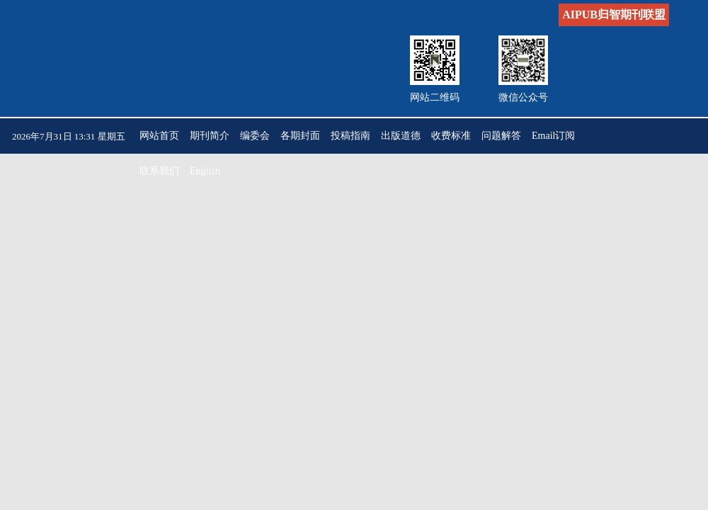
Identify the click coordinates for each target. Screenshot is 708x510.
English (205, 171)
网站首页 (159, 135)
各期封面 (300, 135)
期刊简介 (209, 135)
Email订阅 (553, 135)
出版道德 (401, 135)
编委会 (255, 135)
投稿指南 (350, 135)
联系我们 (159, 171)
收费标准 (451, 135)
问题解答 (501, 135)
